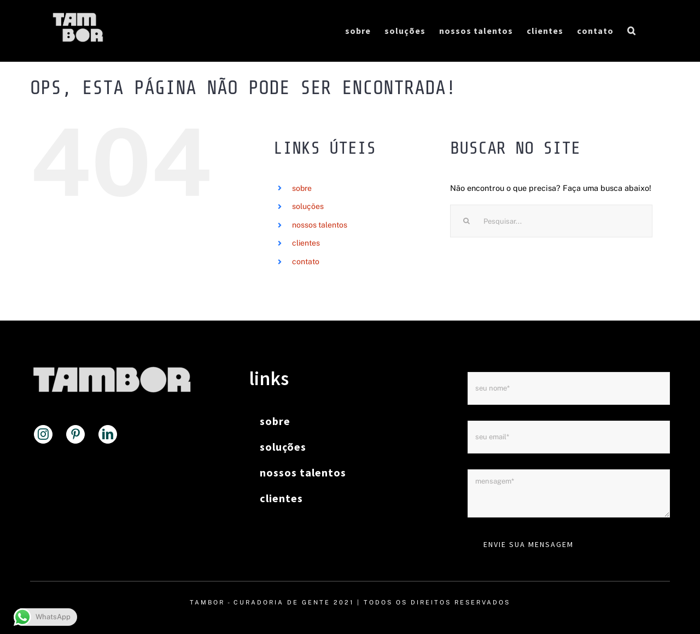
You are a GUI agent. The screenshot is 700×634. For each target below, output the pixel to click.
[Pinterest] (75, 434)
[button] (631, 30)
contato (305, 261)
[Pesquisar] (466, 221)
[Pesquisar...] (551, 221)
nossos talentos (319, 224)
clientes (306, 243)
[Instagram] (43, 434)
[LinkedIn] (107, 434)
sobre (302, 188)
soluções (308, 206)
